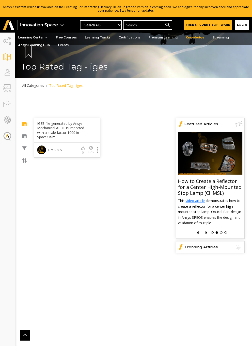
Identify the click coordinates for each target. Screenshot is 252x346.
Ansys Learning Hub (34, 45)
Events (63, 45)
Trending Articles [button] (213, 247)
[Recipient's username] (147, 25)
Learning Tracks (98, 37)
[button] (8, 25)
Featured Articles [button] (213, 124)
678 (91, 150)
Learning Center (33, 37)
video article (195, 201)
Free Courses (66, 37)
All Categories (33, 85)
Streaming (221, 37)
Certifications (130, 37)
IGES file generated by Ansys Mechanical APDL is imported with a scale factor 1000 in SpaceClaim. (60, 130)
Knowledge (195, 37)
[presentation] (198, 232)
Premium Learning (163, 37)
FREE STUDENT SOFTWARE (208, 24)
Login (242, 24)
